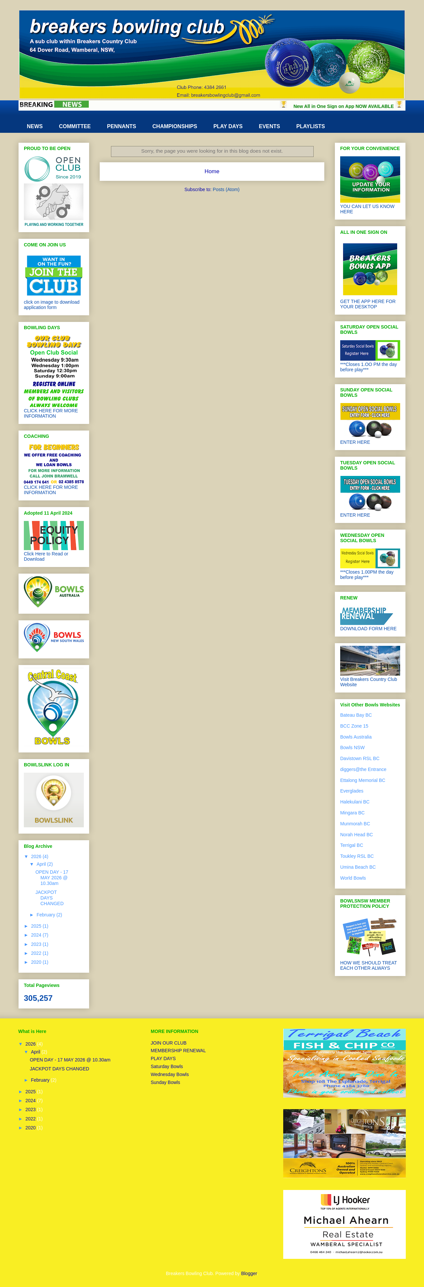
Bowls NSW (352, 747)
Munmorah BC (355, 823)
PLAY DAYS (227, 126)
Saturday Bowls (167, 1066)
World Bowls (353, 878)
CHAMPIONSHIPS (174, 126)
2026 (37, 856)
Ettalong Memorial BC (362, 780)
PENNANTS (121, 126)
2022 (37, 953)
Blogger (249, 1273)
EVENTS (269, 126)
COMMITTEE (75, 126)
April (41, 864)
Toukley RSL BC (357, 856)
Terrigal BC (351, 845)
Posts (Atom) (226, 189)
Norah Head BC (356, 834)
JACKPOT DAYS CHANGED (49, 898)
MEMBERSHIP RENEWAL (178, 1050)
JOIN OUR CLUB (168, 1043)
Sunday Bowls (165, 1082)
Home (212, 171)
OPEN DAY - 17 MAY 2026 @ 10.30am (51, 877)
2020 (37, 962)
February (46, 914)
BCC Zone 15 (354, 726)
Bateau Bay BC (356, 715)
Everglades (351, 791)
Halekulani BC (355, 801)
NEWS (35, 126)
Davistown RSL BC (360, 758)
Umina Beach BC (358, 867)
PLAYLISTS (310, 126)
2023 (37, 944)
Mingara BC (352, 812)
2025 (37, 926)
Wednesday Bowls (170, 1074)
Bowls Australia (356, 737)
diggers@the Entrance (363, 769)
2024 (37, 935)
